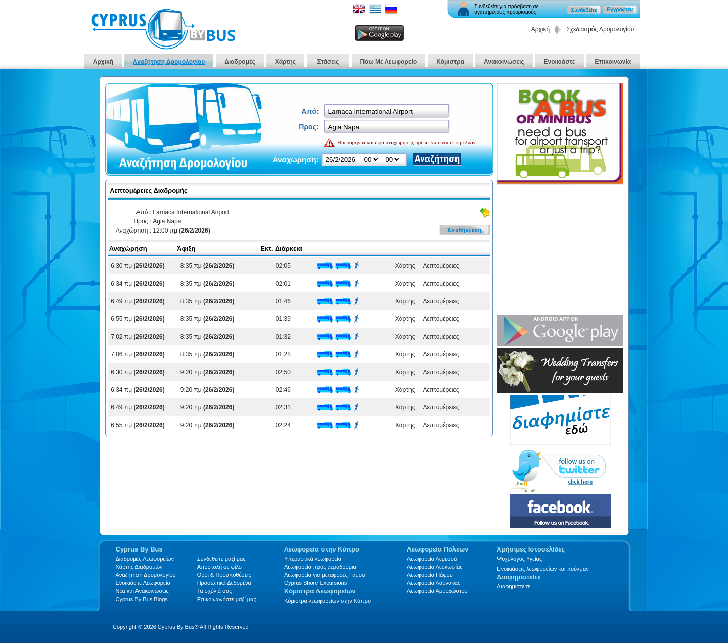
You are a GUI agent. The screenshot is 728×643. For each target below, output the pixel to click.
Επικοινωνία (613, 61)
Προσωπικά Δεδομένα (224, 583)
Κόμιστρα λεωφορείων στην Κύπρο (327, 601)
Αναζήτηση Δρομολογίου (169, 61)
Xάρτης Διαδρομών (139, 567)
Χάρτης (285, 61)
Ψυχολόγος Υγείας (519, 559)
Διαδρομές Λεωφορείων (145, 559)
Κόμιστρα (450, 61)
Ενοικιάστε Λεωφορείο (143, 583)
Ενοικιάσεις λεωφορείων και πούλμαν (543, 569)
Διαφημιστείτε (513, 586)
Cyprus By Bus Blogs (142, 599)
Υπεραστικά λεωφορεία (312, 559)
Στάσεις (328, 61)
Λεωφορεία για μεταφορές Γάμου (324, 575)
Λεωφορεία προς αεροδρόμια (320, 567)
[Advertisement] (560, 251)
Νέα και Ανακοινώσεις (142, 591)
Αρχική (540, 29)
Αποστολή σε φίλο (219, 567)
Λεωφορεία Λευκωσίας (435, 567)
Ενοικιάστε (559, 61)
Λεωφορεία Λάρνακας (433, 583)
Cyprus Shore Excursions (315, 583)
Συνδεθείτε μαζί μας (221, 559)
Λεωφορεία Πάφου (430, 575)
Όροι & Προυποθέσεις (224, 575)
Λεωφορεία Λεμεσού (432, 559)
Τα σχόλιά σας (214, 591)
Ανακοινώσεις (504, 61)
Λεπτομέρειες (439, 265)
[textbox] (387, 111)
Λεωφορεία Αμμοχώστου (437, 591)
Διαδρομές (239, 61)
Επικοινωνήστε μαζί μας (226, 599)
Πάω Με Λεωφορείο (388, 61)
